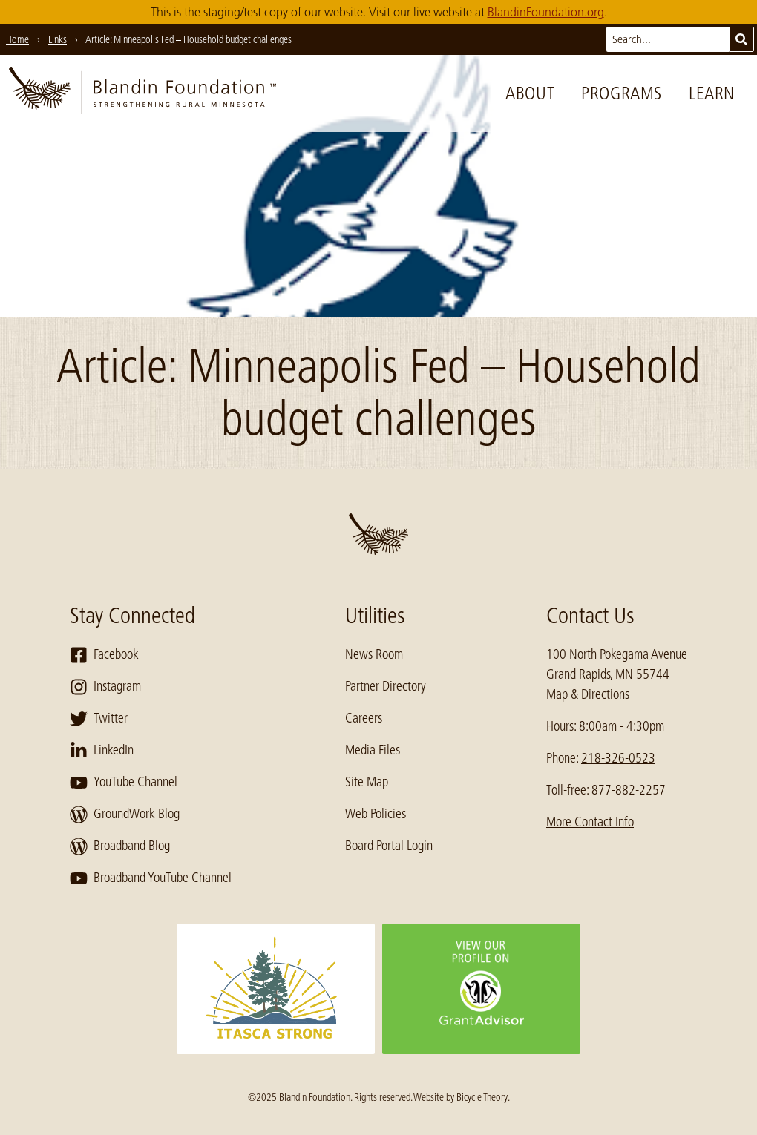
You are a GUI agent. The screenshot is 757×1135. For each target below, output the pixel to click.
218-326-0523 (618, 758)
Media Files (372, 750)
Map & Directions (587, 694)
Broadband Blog (120, 846)
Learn (712, 93)
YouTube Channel (123, 783)
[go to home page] (142, 93)
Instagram (105, 687)
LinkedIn (102, 751)
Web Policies (375, 814)
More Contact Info (590, 822)
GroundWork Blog (125, 814)
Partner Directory (385, 686)
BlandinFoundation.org (546, 11)
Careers (363, 718)
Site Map (366, 782)
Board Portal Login (389, 846)
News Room (374, 654)
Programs (621, 93)
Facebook (104, 655)
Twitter (99, 719)
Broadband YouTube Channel (151, 878)
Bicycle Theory (482, 1097)
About (529, 93)
